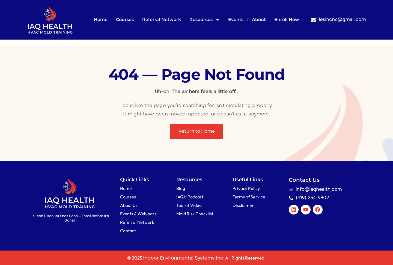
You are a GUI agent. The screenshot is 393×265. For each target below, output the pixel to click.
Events (235, 19)
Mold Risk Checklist (194, 213)
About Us (129, 205)
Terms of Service (249, 197)
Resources (204, 20)
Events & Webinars (138, 213)
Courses (125, 19)
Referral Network (161, 19)
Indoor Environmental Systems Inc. (183, 258)
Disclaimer (243, 205)
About (259, 19)
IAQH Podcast (189, 197)
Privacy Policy (246, 188)
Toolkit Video (189, 205)
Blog (180, 188)
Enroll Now (286, 19)
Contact (128, 230)
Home (101, 19)
